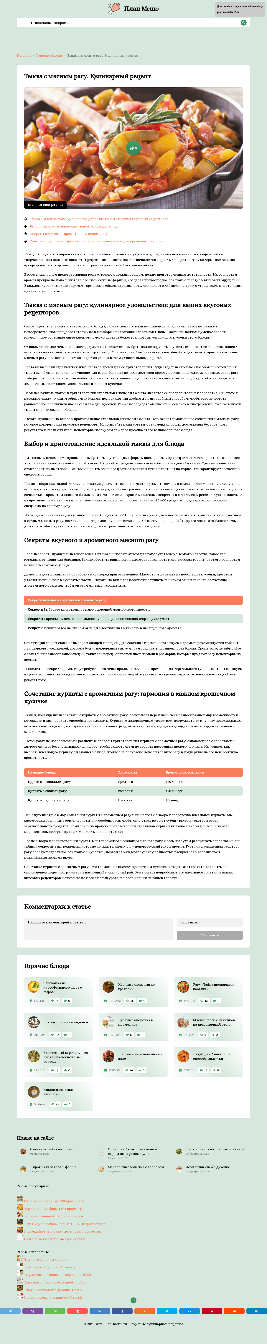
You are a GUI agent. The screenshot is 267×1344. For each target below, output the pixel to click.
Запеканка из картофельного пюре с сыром (62, 987)
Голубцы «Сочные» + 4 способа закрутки (211, 1056)
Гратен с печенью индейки (65, 1022)
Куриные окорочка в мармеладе (135, 1022)
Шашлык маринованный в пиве (140, 1056)
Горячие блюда (49, 55)
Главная (24, 55)
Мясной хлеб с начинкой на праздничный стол (214, 1022)
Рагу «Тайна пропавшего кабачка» (213, 986)
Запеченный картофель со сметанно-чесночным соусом (65, 1056)
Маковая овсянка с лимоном (59, 1091)
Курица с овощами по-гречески (137, 986)
